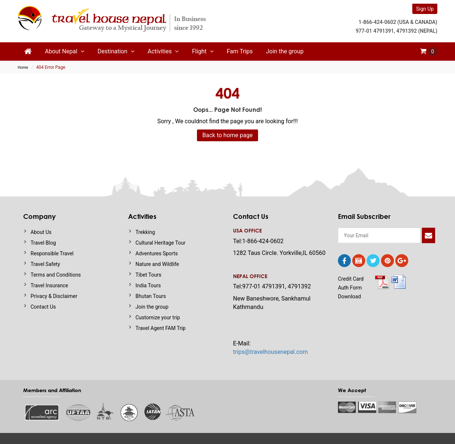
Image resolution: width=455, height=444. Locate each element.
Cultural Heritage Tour (160, 243)
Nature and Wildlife (157, 264)
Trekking (145, 232)
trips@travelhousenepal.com (270, 351)
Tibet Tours (148, 275)
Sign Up (425, 9)
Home (23, 67)
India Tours (148, 285)
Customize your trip (157, 317)
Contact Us (43, 307)
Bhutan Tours (150, 296)
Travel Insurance (49, 285)
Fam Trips (240, 51)
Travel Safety (45, 264)
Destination (116, 51)
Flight (203, 51)
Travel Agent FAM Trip (160, 328)
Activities (163, 51)
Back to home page (227, 135)
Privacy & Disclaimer (54, 296)
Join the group (285, 51)
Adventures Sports (156, 253)
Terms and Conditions (56, 275)
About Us (41, 232)
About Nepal (64, 51)
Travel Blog (43, 243)
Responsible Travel (52, 253)
